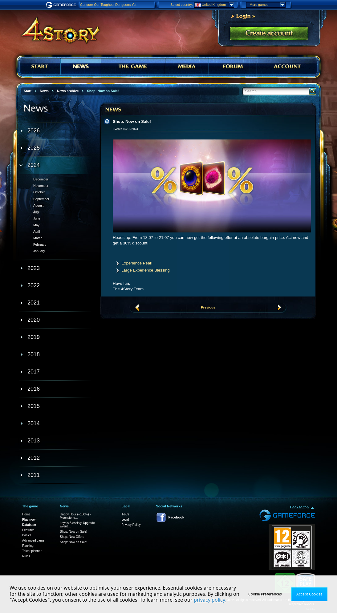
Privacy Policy (130, 524)
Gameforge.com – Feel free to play (62, 5)
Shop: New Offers (72, 536)
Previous (208, 307)
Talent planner (32, 551)
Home (26, 514)
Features (28, 530)
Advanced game (33, 540)
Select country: (181, 4)
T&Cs (125, 514)
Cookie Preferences (265, 594)
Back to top (299, 507)
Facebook (176, 517)
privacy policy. (210, 600)
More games (267, 4)
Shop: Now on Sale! (73, 531)
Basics (26, 535)
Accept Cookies (309, 594)
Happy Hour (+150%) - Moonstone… (75, 516)
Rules (26, 556)
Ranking (28, 545)
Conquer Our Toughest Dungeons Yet (108, 4)
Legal (125, 519)
